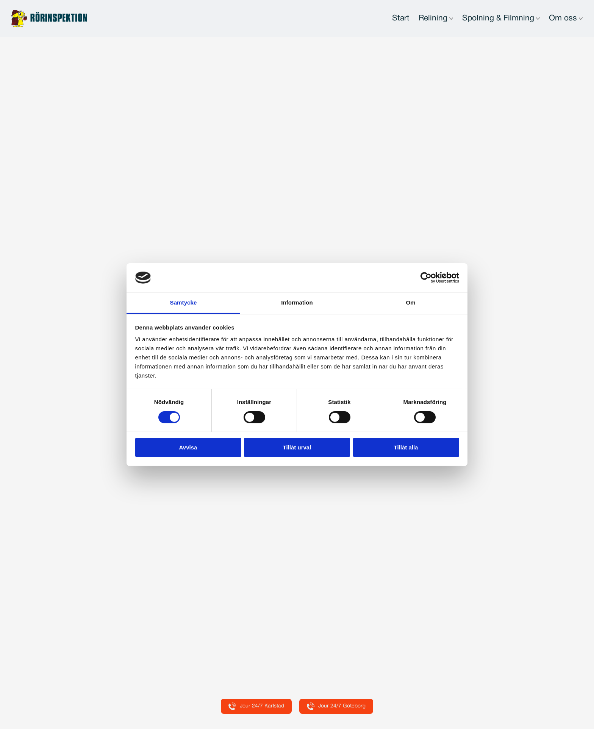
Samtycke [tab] (183, 302)
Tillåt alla (406, 447)
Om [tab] (410, 302)
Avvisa (188, 447)
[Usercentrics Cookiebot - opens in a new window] (426, 277)
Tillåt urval (297, 447)
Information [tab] (297, 302)
